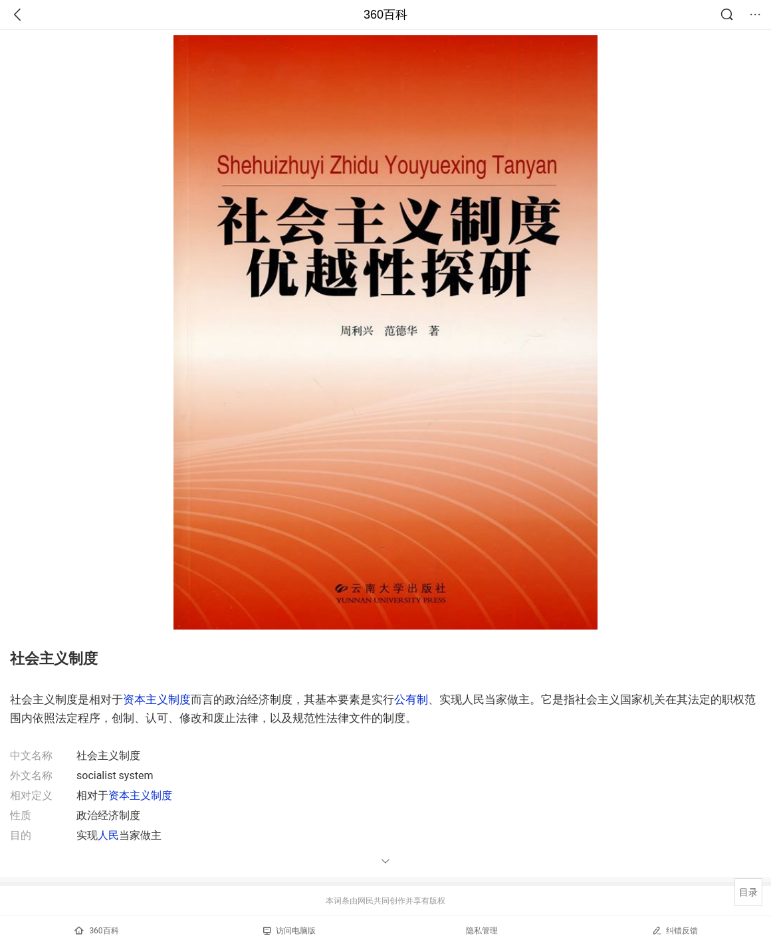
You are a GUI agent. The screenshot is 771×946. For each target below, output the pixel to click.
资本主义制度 (157, 699)
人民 (108, 835)
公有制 (411, 699)
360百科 (385, 14)
